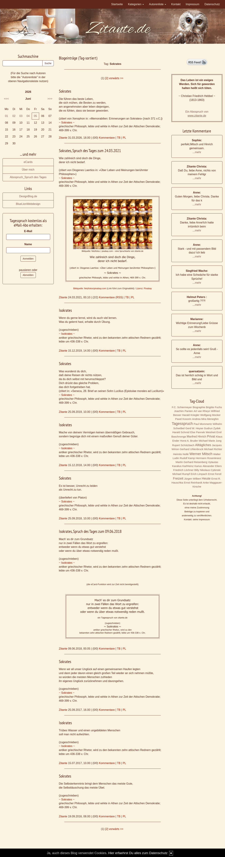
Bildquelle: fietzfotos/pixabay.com (89, 288)
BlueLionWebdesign (28, 203)
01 (6, 115)
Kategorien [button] (136, 4)
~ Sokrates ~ (67, 122)
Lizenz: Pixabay (144, 288)
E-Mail (28, 231)
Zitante (63, 137)
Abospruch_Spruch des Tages (28, 177)
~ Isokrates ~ (67, 333)
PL (124, 137)
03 (20, 115)
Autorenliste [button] (157, 4)
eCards (28, 162)
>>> (49, 98)
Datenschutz (212, 4)
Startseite (117, 4)
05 (35, 115)
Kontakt (176, 4)
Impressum (192, 4)
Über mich (28, 169)
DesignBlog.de (28, 196)
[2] (106, 78)
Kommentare (107, 137)
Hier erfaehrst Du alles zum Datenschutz (137, 853)
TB (118, 137)
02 (14, 115)
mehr (198, 152)
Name (28, 244)
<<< (6, 98)
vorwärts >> (116, 78)
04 (28, 115)
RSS (119, 297)
